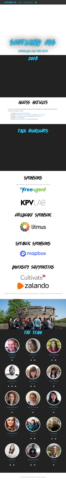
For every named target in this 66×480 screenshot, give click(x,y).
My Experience (19, 113)
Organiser (12, 357)
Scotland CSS (10, 2)
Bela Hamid (27, 113)
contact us (21, 184)
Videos (20, 2)
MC (33, 357)
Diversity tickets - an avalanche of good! (25, 114)
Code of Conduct (28, 2)
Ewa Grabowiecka (41, 114)
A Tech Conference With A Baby (23, 116)
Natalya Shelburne (37, 116)
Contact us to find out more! (55, 293)
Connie (17, 117)
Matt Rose (54, 433)
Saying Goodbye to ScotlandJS (23, 119)
